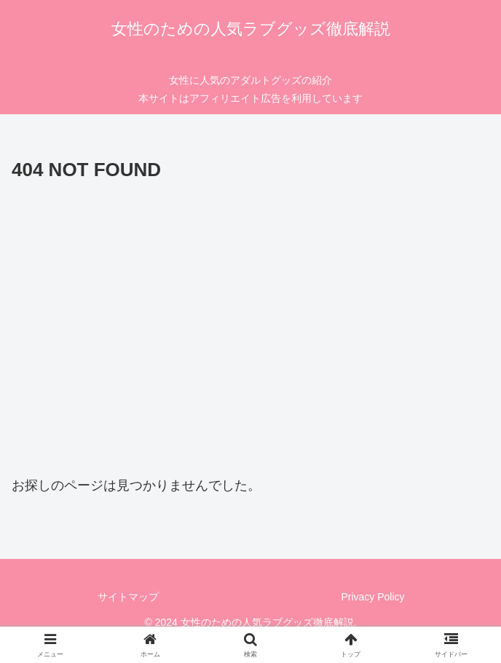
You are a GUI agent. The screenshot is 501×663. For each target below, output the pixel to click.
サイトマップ (128, 597)
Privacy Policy (372, 597)
